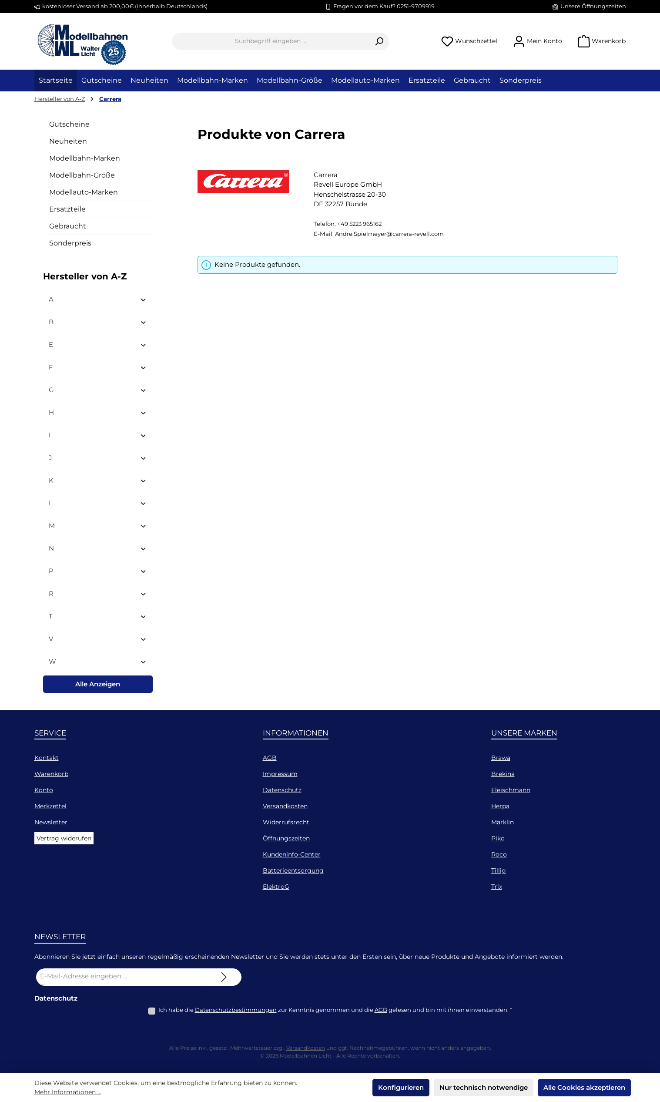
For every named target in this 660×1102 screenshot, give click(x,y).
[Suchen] (379, 41)
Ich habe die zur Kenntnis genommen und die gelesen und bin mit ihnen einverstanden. (335, 1009)
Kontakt (46, 758)
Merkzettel (50, 806)
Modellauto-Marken (83, 192)
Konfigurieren (401, 1087)
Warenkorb (51, 774)
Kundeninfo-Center (292, 854)
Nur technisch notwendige (483, 1087)
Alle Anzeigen (97, 684)
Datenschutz (282, 790)
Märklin (502, 822)
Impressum (280, 774)
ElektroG (276, 886)
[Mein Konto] (537, 41)
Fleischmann (510, 790)
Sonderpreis (70, 243)
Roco (499, 854)
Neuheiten (68, 141)
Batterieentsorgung (293, 870)
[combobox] (270, 41)
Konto (43, 790)
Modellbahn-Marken (84, 158)
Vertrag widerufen (64, 838)
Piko (498, 838)
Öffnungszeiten (286, 838)
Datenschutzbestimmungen (236, 1009)
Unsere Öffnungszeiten (593, 6)
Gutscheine (69, 124)
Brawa (500, 758)
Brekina (503, 774)
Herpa (500, 806)
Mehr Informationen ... (67, 1092)
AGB (270, 758)
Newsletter (50, 822)
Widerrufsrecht (286, 822)
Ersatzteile (67, 209)
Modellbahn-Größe (82, 175)
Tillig (498, 870)
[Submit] (224, 977)
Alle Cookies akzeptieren (584, 1087)
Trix (496, 886)
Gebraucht (67, 226)
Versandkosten (285, 806)
